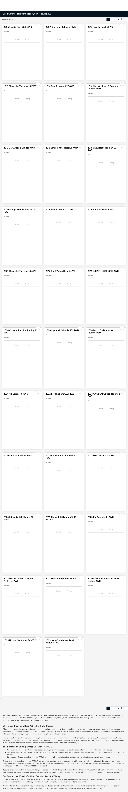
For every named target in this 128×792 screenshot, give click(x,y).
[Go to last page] (125, 19)
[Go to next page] (122, 19)
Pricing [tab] (27, 39)
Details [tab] (16, 39)
